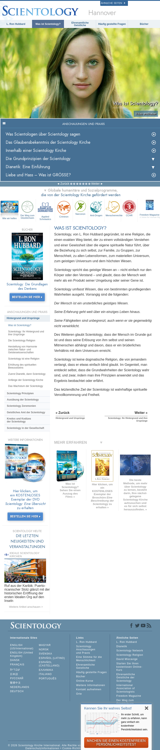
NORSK (44, 649)
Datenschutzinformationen (42, 748)
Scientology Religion (129, 654)
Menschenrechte (113, 208)
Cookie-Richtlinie (73, 748)
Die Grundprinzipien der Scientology (38, 159)
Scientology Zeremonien (21, 405)
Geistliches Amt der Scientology (26, 412)
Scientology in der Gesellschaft (25, 428)
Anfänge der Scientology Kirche (25, 380)
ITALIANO (45, 674)
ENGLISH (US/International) (21, 647)
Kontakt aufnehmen (88, 689)
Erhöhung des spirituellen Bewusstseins (22, 366)
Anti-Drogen (96, 208)
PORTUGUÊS (48, 678)
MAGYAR (45, 645)
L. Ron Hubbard (15, 24)
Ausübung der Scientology (23, 399)
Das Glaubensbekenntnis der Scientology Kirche (48, 142)
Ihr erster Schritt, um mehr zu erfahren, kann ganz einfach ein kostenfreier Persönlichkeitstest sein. (134, 722)
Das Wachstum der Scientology (25, 386)
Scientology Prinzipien (20, 393)
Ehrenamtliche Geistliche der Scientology (125, 677)
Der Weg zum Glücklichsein (27, 209)
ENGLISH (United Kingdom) (21, 654)
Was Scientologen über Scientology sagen (43, 134)
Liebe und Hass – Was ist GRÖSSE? (38, 175)
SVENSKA (45, 653)
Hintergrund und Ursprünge (23, 318)
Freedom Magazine (128, 695)
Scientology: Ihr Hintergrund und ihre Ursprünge (26, 333)
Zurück (64, 183)
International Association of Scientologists (125, 688)
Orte (79, 693)
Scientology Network (129, 650)
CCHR (129, 208)
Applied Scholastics (45, 210)
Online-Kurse (84, 680)
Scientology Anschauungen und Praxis (85, 649)
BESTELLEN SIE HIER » (27, 297)
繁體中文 (15, 682)
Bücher (144, 24)
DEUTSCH (17, 691)
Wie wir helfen (9, 218)
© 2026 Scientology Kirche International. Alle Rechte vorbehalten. (51, 745)
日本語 (14, 674)
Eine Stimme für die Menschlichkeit (89, 659)
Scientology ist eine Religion (23, 358)
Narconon (80, 207)
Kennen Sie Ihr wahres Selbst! (108, 708)
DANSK (15, 660)
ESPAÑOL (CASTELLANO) (49, 664)
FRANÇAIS (17, 664)
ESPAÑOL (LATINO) (52, 658)
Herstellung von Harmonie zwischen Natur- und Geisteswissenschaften (22, 349)
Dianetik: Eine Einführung (28, 167)
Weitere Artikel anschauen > (26, 606)
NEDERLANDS (19, 687)
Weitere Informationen (90, 685)
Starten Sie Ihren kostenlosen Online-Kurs (129, 666)
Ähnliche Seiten (113, 3)
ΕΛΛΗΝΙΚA (46, 670)
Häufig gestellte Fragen (112, 24)
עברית (15, 669)
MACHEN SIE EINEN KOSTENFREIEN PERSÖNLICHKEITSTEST (116, 742)
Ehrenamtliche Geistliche (80, 24)
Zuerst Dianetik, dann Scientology (26, 373)
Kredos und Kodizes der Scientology (19, 420)
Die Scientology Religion (21, 340)
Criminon (64, 209)
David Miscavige (127, 659)
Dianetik (121, 646)
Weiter (95, 183)
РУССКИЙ (16, 678)
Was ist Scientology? (47, 24)
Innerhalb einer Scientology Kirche (36, 150)
